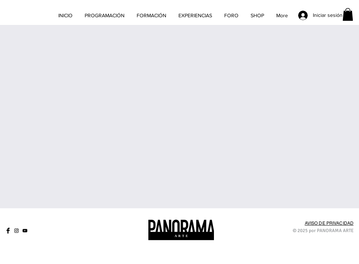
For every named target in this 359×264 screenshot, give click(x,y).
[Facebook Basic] (8, 231)
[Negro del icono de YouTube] (25, 231)
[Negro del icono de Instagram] (16, 231)
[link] (348, 14)
